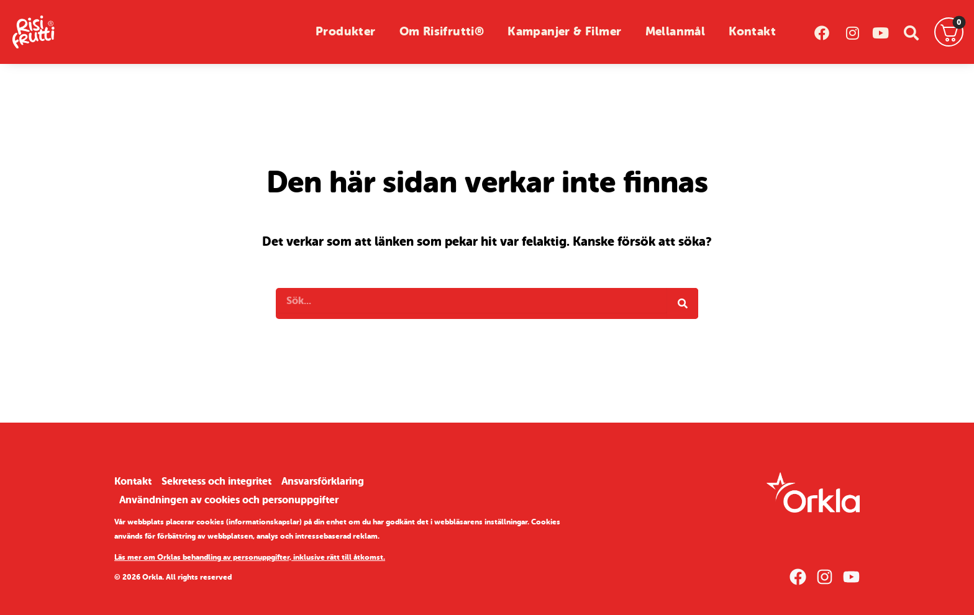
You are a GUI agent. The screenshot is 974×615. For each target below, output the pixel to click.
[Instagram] (824, 576)
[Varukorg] (949, 32)
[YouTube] (851, 576)
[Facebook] (798, 576)
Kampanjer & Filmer (564, 31)
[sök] (911, 31)
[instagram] (851, 31)
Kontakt (752, 31)
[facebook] (821, 31)
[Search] (682, 303)
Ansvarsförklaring (322, 481)
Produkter (346, 31)
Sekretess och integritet (216, 481)
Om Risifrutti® (442, 31)
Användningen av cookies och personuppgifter (229, 500)
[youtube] (881, 31)
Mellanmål (675, 31)
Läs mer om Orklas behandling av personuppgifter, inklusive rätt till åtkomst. (249, 557)
